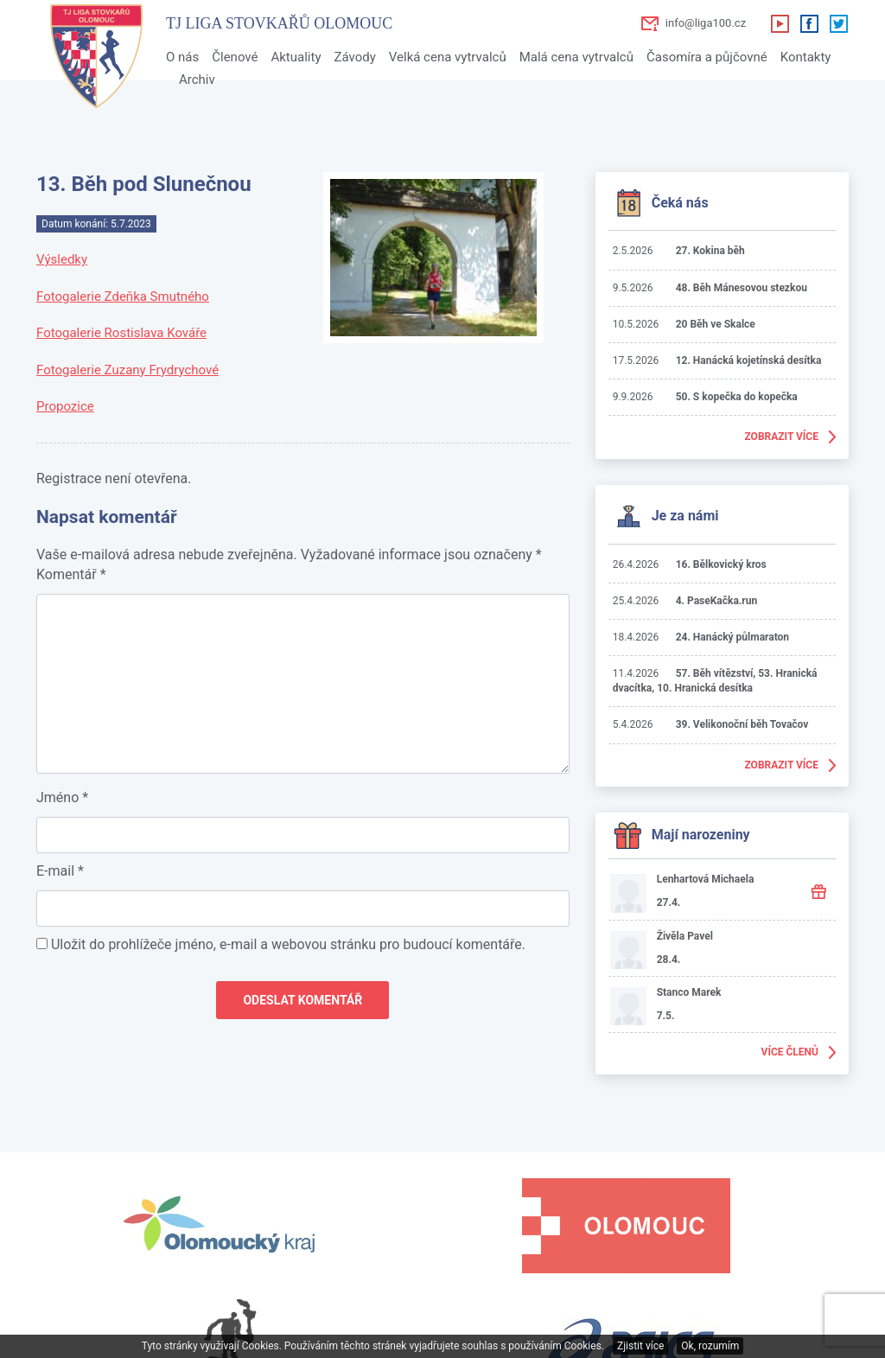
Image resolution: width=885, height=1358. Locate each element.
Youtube (779, 23)
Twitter (838, 23)
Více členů (789, 1052)
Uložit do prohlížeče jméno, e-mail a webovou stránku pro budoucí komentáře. (288, 944)
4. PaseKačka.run (717, 601)
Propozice (65, 406)
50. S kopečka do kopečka (737, 397)
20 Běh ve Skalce (715, 324)
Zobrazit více (781, 436)
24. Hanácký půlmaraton (732, 637)
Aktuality (296, 57)
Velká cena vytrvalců (447, 57)
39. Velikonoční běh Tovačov (742, 724)
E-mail (60, 871)
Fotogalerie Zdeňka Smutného (122, 296)
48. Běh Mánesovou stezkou (741, 288)
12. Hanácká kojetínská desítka (749, 360)
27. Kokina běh (710, 251)
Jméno (62, 797)
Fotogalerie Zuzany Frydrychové (127, 370)
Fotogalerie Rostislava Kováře (121, 333)
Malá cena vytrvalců (576, 57)
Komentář (71, 574)
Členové (235, 57)
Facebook (809, 23)
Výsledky (61, 259)
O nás (182, 57)
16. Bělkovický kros (721, 564)
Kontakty (805, 57)
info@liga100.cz (705, 22)
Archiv (197, 79)
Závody (354, 57)
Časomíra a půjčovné (706, 57)
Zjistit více (640, 1346)
